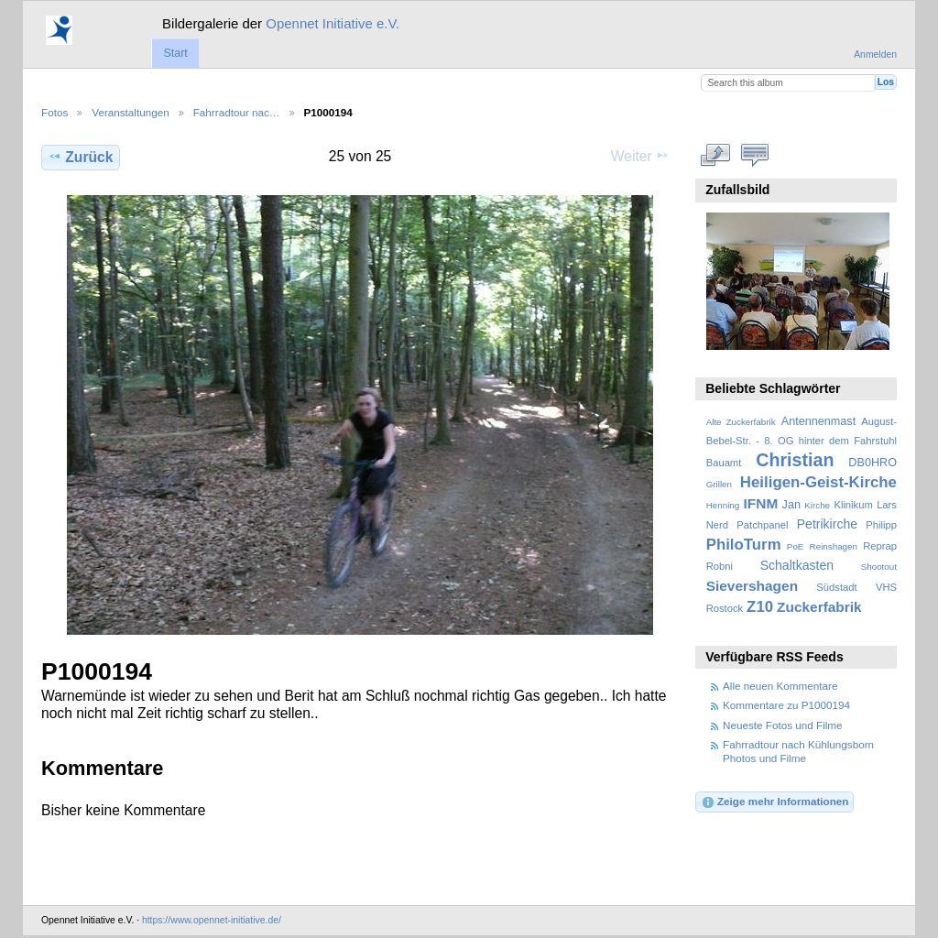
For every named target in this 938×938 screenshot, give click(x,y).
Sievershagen (752, 586)
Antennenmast (818, 421)
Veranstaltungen (130, 112)
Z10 (760, 607)
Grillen (719, 484)
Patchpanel (762, 524)
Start (175, 53)
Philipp (881, 524)
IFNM (761, 503)
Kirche (817, 505)
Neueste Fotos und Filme (783, 725)
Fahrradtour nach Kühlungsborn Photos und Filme (798, 750)
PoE (795, 546)
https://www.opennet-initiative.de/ (211, 920)
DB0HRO (872, 462)
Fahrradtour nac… (236, 112)
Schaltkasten (797, 565)
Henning (723, 505)
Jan (791, 504)
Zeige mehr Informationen (775, 802)
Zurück (80, 156)
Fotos (54, 112)
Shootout (879, 567)
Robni (719, 566)
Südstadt (836, 587)
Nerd (717, 524)
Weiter (640, 155)
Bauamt (724, 462)
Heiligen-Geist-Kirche (818, 482)
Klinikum (853, 504)
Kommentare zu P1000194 (786, 705)
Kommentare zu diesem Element (755, 155)
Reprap (880, 545)
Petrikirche (827, 524)
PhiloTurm (743, 544)
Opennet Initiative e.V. (332, 23)
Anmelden (875, 54)
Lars (887, 504)
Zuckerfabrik (819, 607)
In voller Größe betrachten (716, 155)
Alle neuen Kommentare (780, 686)
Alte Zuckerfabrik (741, 422)
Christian (795, 460)
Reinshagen (833, 546)
